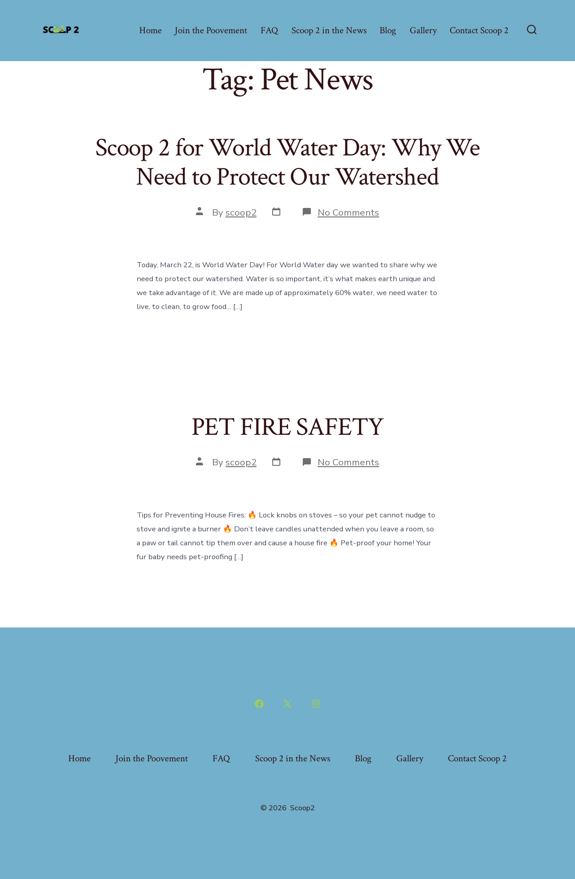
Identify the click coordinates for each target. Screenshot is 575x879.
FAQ (269, 30)
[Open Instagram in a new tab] (315, 703)
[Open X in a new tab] (287, 703)
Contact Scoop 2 (479, 30)
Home (150, 30)
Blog (388, 30)
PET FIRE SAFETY (287, 427)
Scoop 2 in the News (329, 30)
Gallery (423, 30)
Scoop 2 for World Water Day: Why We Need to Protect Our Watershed (287, 162)
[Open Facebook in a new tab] (259, 703)
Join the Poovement (211, 30)
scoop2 (241, 212)
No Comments (348, 212)
